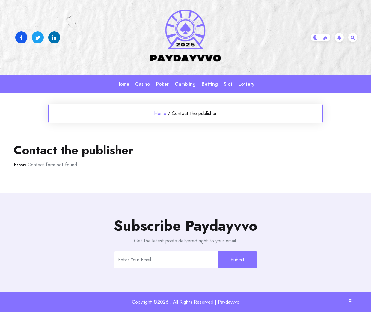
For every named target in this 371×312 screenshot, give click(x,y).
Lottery (246, 84)
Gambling (185, 84)
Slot (228, 84)
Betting (210, 84)
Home (123, 84)
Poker (162, 84)
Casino (142, 84)
